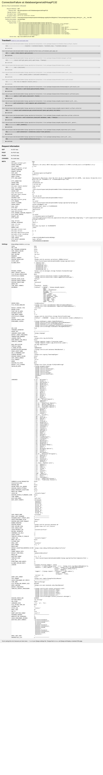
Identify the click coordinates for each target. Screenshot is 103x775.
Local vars (9, 50)
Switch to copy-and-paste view (19, 43)
